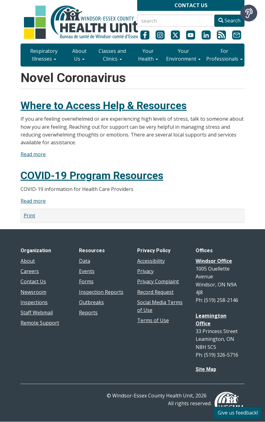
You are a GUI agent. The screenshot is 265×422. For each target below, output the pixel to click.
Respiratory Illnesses (44, 55)
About (28, 260)
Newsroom (33, 292)
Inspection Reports (101, 292)
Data (84, 260)
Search (229, 20)
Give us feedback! (238, 412)
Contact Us (33, 281)
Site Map (206, 369)
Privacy (145, 271)
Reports (88, 312)
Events (87, 271)
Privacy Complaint (158, 281)
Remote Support (40, 322)
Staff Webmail (37, 312)
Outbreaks (91, 302)
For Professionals (224, 55)
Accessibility (151, 260)
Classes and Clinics (112, 55)
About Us (79, 55)
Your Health (148, 55)
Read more (33, 154)
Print (29, 215)
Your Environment (183, 55)
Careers (30, 271)
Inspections (34, 302)
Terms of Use (153, 320)
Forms (86, 281)
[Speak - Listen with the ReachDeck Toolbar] (248, 13)
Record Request (155, 292)
